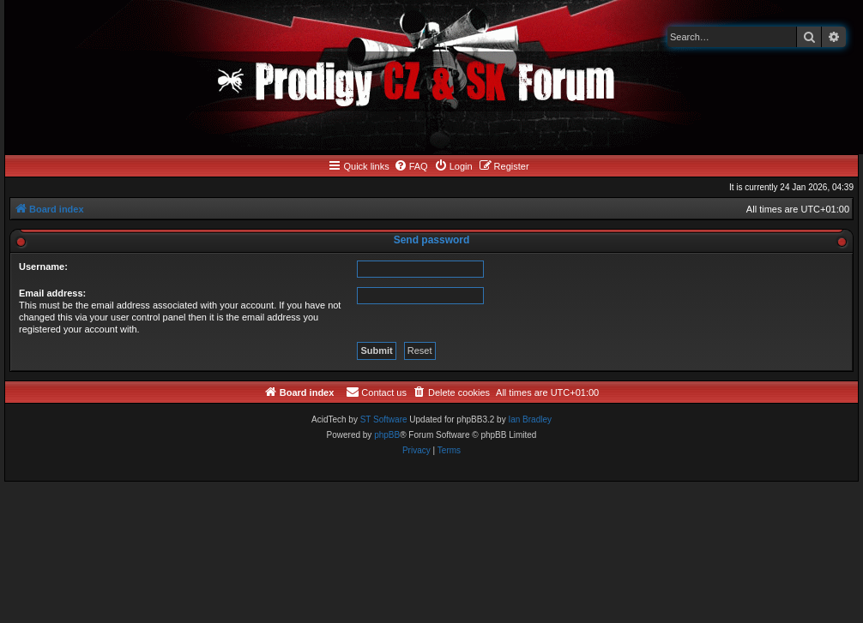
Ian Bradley (530, 419)
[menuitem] (411, 166)
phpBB (387, 435)
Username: (43, 266)
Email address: (52, 293)
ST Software (383, 419)
